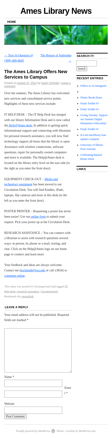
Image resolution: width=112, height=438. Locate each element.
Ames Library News (56, 11)
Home (11, 21)
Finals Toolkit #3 (89, 103)
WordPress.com (87, 431)
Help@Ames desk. (20, 125)
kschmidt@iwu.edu (33, 270)
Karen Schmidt (50, 83)
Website (9, 403)
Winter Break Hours (91, 97)
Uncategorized (49, 291)
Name (9, 377)
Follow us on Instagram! (93, 85)
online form (38, 216)
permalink (28, 296)
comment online (14, 275)
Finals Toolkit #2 (89, 109)
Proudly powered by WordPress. (33, 431)
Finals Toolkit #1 (89, 129)
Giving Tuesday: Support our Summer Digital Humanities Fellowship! (94, 119)
